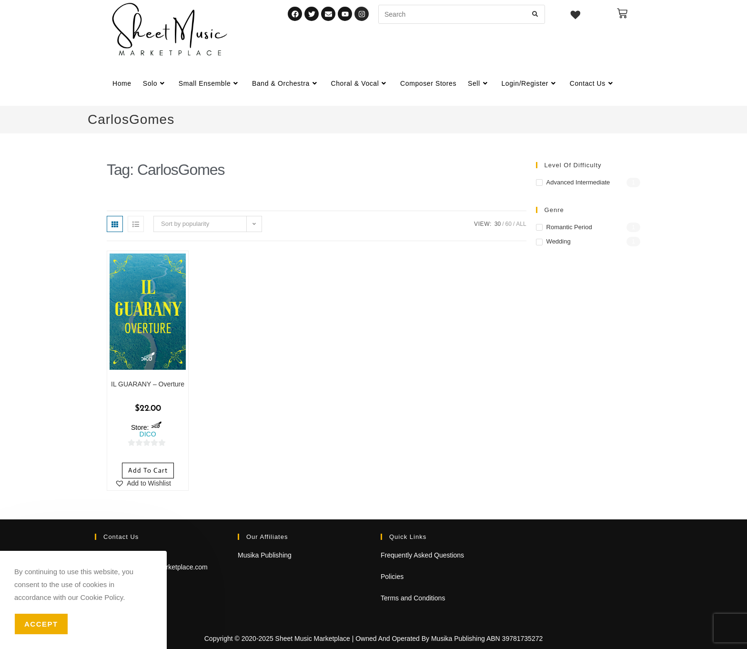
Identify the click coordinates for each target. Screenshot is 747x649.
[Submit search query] (535, 14)
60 (508, 224)
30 (498, 224)
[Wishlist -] (575, 16)
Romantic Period (569, 227)
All (521, 224)
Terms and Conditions (413, 598)
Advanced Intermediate (578, 182)
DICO (148, 434)
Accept (41, 624)
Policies (392, 576)
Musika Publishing (265, 555)
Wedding (558, 241)
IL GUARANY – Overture (147, 384)
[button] (143, 483)
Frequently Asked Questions (422, 555)
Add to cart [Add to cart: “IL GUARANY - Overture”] (148, 470)
